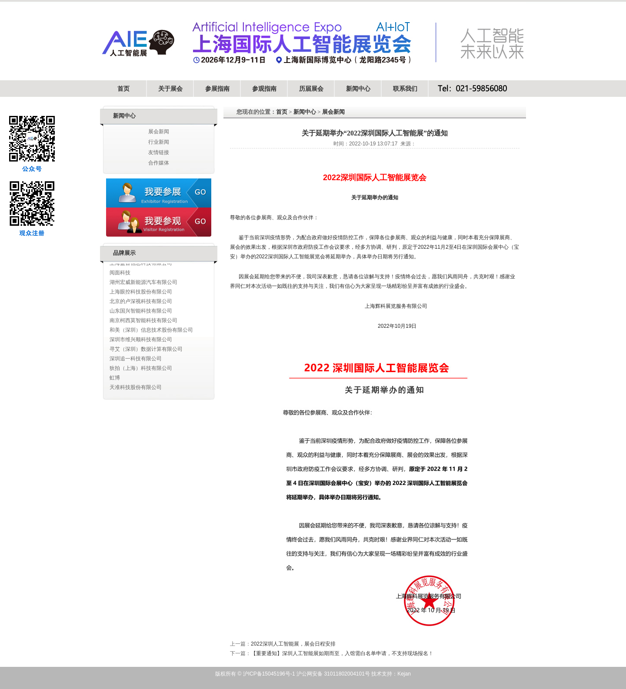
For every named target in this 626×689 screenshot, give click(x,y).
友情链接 (158, 152)
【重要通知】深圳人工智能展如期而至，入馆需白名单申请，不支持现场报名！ (342, 653)
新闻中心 (358, 88)
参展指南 (217, 88)
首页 (123, 88)
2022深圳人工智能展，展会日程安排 (293, 644)
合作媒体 (158, 163)
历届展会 (311, 88)
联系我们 (405, 88)
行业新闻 (158, 142)
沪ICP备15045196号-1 (268, 674)
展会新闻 (158, 132)
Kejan (404, 674)
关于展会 (170, 88)
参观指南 (264, 88)
